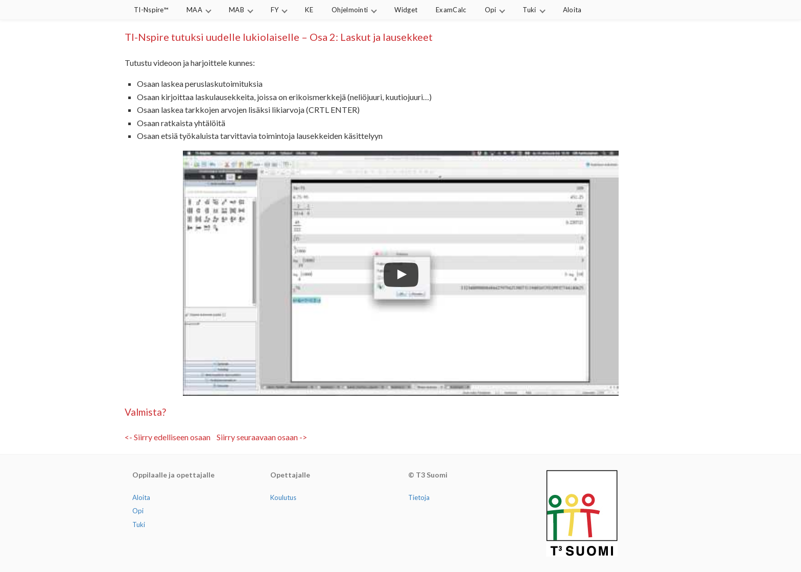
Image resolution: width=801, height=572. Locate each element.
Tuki (529, 10)
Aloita (572, 10)
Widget (405, 10)
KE (309, 10)
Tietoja (419, 497)
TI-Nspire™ (151, 10)
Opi (491, 10)
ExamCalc (451, 10)
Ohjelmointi (350, 10)
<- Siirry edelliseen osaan (167, 437)
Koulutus (283, 497)
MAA (194, 10)
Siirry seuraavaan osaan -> (262, 437)
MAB (236, 10)
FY (275, 10)
